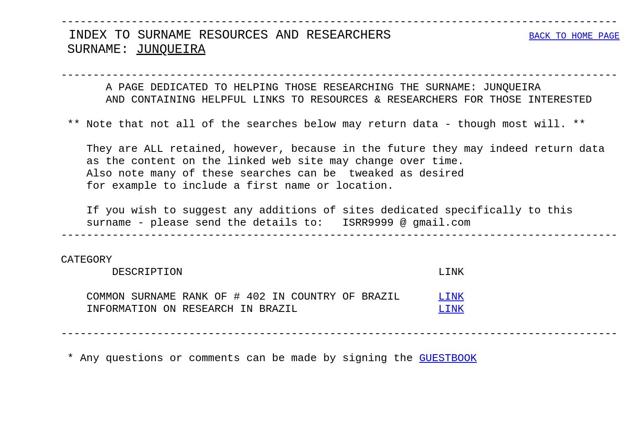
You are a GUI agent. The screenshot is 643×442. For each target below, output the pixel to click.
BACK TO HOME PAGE (574, 43)
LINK (451, 355)
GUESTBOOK (448, 429)
